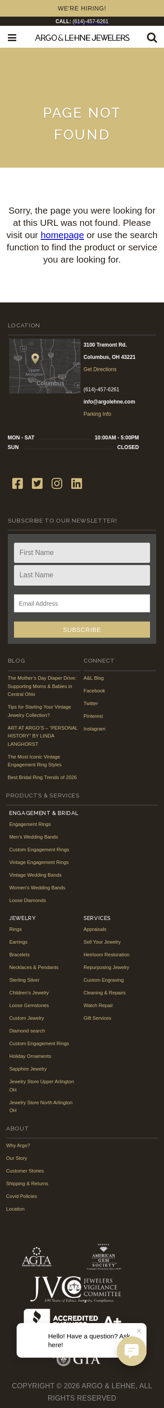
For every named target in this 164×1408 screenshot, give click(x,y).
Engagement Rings (30, 824)
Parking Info (97, 414)
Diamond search (27, 1030)
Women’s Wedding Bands (37, 887)
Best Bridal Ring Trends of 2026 (42, 777)
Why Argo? (18, 1145)
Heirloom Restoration (106, 954)
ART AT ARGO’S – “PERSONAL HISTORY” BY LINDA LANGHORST (43, 736)
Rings (15, 929)
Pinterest (93, 716)
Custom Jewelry (26, 1018)
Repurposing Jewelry (106, 967)
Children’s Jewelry (29, 992)
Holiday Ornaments (30, 1056)
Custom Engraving (104, 980)
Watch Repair (98, 1005)
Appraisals (95, 929)
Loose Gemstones (29, 1005)
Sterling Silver (24, 980)
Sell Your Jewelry (102, 942)
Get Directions (100, 369)
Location (15, 1208)
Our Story (16, 1158)
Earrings (18, 942)
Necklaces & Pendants (34, 967)
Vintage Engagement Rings (39, 862)
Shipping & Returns (27, 1183)
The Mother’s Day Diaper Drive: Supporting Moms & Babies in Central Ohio (42, 686)
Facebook (94, 690)
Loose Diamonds (27, 900)
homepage (62, 235)
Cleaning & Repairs (105, 992)
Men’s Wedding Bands (33, 836)
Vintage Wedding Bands (35, 875)
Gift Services (97, 1018)
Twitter (91, 703)
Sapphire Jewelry (28, 1068)
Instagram (94, 728)
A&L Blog (94, 678)
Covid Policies (21, 1196)
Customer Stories (25, 1170)
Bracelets (19, 954)
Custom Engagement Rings (39, 849)
